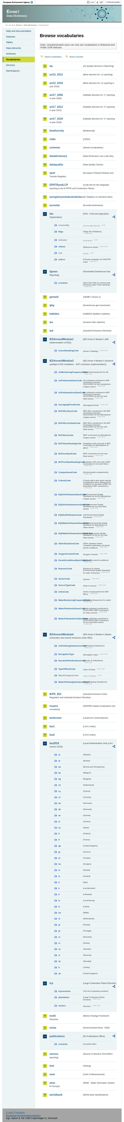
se (59, 949)
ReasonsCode (65, 568)
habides (54, 313)
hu (59, 864)
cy (59, 791)
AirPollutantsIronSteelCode (70, 392)
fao (51, 213)
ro (59, 937)
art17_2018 (56, 118)
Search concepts (76, 57)
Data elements (13, 48)
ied (51, 330)
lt (59, 894)
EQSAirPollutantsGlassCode (70, 494)
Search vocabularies (53, 57)
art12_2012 (56, 74)
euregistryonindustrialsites (65, 197)
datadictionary (58, 156)
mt (59, 913)
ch (59, 785)
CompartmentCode (67, 472)
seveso (53, 1054)
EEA (19, 2)
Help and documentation (18, 31)
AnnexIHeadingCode (68, 350)
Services (10, 65)
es (59, 827)
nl (59, 918)
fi (59, 833)
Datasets (10, 36)
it (59, 882)
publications (57, 1036)
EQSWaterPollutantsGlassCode (70, 523)
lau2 (52, 734)
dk (59, 809)
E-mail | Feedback (15, 1112)
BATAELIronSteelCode (69, 423)
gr (59, 852)
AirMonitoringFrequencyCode (70, 372)
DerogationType (66, 654)
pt (59, 931)
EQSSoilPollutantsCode (70, 515)
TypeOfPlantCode (66, 669)
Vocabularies (13, 59)
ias (51, 322)
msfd (52, 1015)
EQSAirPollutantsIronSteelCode (70, 504)
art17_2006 (56, 95)
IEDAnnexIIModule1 (61, 339)
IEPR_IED (55, 694)
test (51, 1065)
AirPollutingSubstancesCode (70, 646)
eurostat (54, 205)
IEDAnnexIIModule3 (61, 360)
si (59, 955)
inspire (53, 706)
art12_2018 (56, 83)
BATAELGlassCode (67, 411)
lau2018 (54, 743)
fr (59, 840)
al (59, 754)
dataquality (56, 164)
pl (59, 925)
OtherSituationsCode (68, 543)
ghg (51, 305)
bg (59, 779)
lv (59, 906)
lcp (51, 983)
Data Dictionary (30, 25)
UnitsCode (63, 592)
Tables (9, 42)
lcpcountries (64, 991)
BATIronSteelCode (67, 453)
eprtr (52, 173)
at (59, 761)
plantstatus (63, 997)
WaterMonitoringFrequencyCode (70, 600)
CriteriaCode (64, 480)
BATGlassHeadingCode (69, 443)
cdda (52, 139)
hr (59, 858)
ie (59, 870)
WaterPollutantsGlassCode (70, 608)
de (59, 803)
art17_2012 (56, 106)
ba (59, 767)
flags (60, 231)
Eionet (18, 25)
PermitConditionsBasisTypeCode (70, 560)
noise (52, 1027)
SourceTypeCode (66, 585)
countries (63, 283)
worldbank (55, 1094)
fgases (53, 271)
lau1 (52, 726)
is (59, 876)
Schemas (11, 53)
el (59, 821)
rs (59, 943)
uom (52, 1074)
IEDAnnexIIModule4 (61, 634)
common (54, 147)
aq (50, 66)
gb (59, 846)
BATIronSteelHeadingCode (70, 462)
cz (59, 797)
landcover (55, 717)
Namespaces (13, 70)
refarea (61, 246)
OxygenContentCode (68, 554)
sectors (62, 1005)
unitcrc (61, 259)
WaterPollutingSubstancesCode (70, 682)
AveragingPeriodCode (69, 404)
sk (59, 961)
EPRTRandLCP (58, 184)
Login (92, 2)
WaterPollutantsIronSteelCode (70, 618)
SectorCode (64, 579)
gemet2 (53, 297)
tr (59, 967)
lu (59, 900)
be (59, 773)
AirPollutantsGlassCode (70, 380)
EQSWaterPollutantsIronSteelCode (70, 533)
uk (59, 973)
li (58, 888)
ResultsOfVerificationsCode (70, 660)
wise (52, 1082)
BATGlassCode (65, 435)
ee (59, 815)
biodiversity (56, 130)
